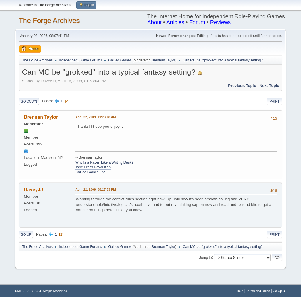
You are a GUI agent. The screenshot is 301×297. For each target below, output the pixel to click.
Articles (175, 22)
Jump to (205, 257)
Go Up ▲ (279, 291)
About (154, 22)
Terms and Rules (258, 291)
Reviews (220, 22)
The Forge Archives (49, 20)
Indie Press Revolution (93, 167)
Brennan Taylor (163, 60)
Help (240, 291)
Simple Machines (55, 291)
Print (275, 101)
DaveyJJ (33, 189)
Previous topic (242, 85)
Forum (197, 22)
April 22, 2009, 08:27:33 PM (95, 189)
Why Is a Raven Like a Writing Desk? (104, 162)
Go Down (29, 101)
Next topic (269, 85)
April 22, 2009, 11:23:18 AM (95, 117)
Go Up (26, 234)
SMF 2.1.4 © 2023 (28, 291)
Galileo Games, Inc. (90, 172)
